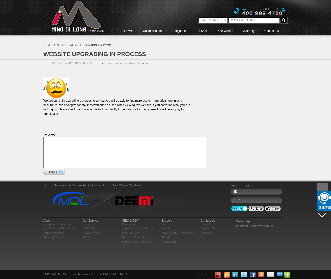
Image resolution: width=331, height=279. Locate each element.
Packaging (128, 229)
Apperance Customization (137, 234)
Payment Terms (210, 234)
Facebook (206, 238)
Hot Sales (201, 31)
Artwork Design (92, 238)
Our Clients (225, 31)
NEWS (61, 45)
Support (166, 226)
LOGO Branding (92, 234)
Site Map (166, 243)
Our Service (90, 226)
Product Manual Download (177, 238)
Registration (168, 247)
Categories (178, 31)
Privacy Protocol (53, 243)
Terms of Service (53, 238)
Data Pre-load (131, 238)
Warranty (248, 31)
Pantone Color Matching (136, 247)
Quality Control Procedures (59, 234)
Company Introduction (56, 229)
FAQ (164, 229)
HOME (128, 31)
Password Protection (134, 243)
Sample (165, 234)
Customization (152, 31)
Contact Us (271, 31)
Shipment (88, 229)
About (47, 226)
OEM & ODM (130, 226)
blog (203, 243)
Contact (205, 229)
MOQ (86, 243)
